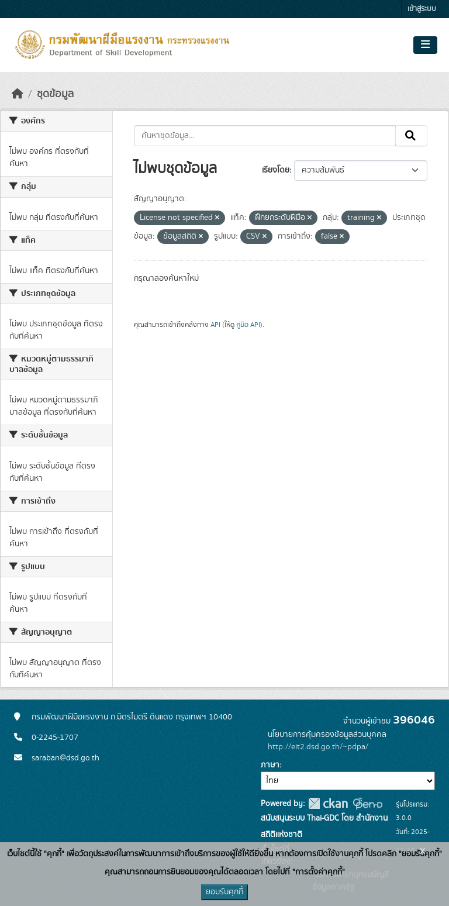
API (215, 324)
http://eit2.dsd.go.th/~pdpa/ (318, 747)
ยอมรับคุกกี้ (224, 892)
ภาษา (270, 765)
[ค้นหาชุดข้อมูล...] (265, 135)
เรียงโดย (275, 170)
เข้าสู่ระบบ (421, 9)
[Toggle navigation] (425, 45)
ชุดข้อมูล (55, 94)
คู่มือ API (248, 324)
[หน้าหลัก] (17, 94)
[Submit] (411, 135)
